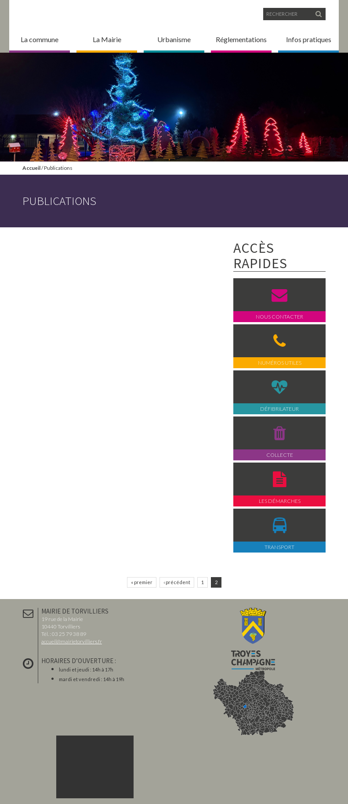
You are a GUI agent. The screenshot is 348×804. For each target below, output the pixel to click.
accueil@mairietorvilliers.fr (71, 641)
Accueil (31, 168)
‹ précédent (176, 582)
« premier (141, 582)
